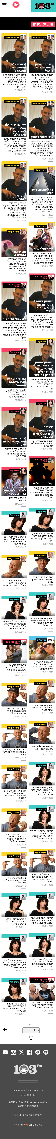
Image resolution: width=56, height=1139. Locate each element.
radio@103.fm (28, 1095)
